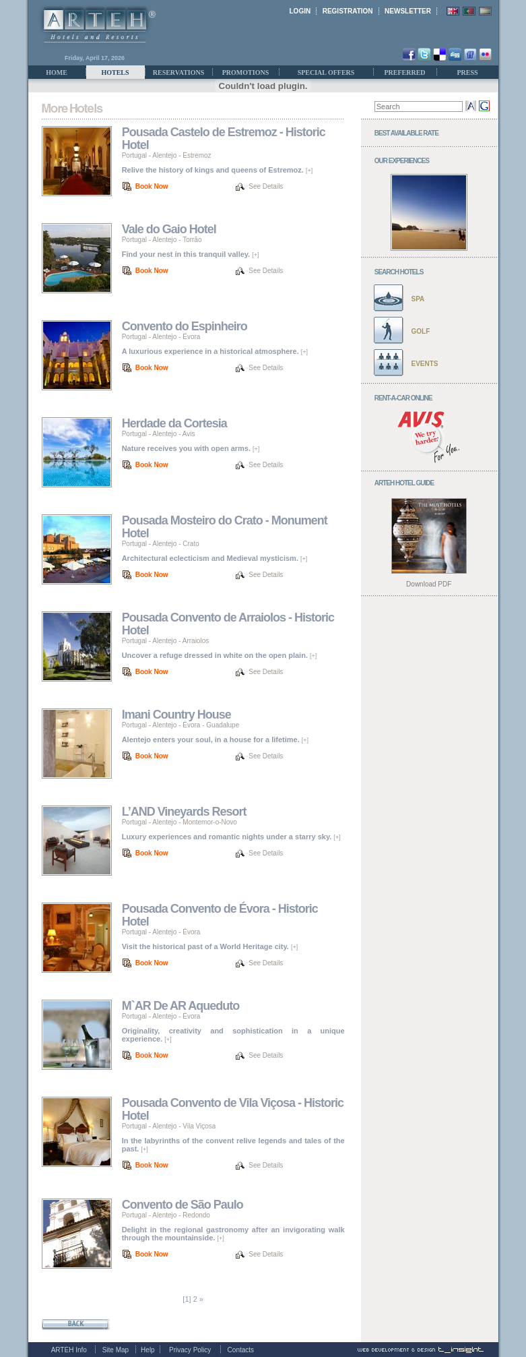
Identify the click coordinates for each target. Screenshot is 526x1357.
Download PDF (428, 584)
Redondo (196, 1215)
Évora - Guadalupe (211, 725)
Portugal (134, 155)
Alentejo (164, 155)
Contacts (241, 1350)
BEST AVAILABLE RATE (406, 133)
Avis (189, 434)
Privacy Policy (190, 1350)
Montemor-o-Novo (210, 822)
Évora (191, 336)
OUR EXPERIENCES (401, 160)
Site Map (115, 1350)
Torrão (192, 239)
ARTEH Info (69, 1350)
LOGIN (300, 11)
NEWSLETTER (408, 11)
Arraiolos (196, 640)
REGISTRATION (348, 11)
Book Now (151, 186)
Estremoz (197, 155)
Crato (191, 543)
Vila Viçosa (199, 1126)
